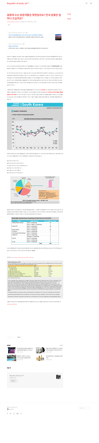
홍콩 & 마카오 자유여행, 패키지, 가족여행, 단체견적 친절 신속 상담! (26, 37)
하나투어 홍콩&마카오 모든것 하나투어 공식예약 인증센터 (26, 35)
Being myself (13, 400)
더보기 (61, 368)
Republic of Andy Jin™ (18, 3)
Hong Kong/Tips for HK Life (13, 22)
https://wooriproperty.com (15, 44)
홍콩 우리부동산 (13, 46)
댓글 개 (9, 391)
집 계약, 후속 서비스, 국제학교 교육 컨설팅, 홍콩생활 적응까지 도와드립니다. (28, 48)
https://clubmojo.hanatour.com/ (17, 32)
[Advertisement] (35, 65)
